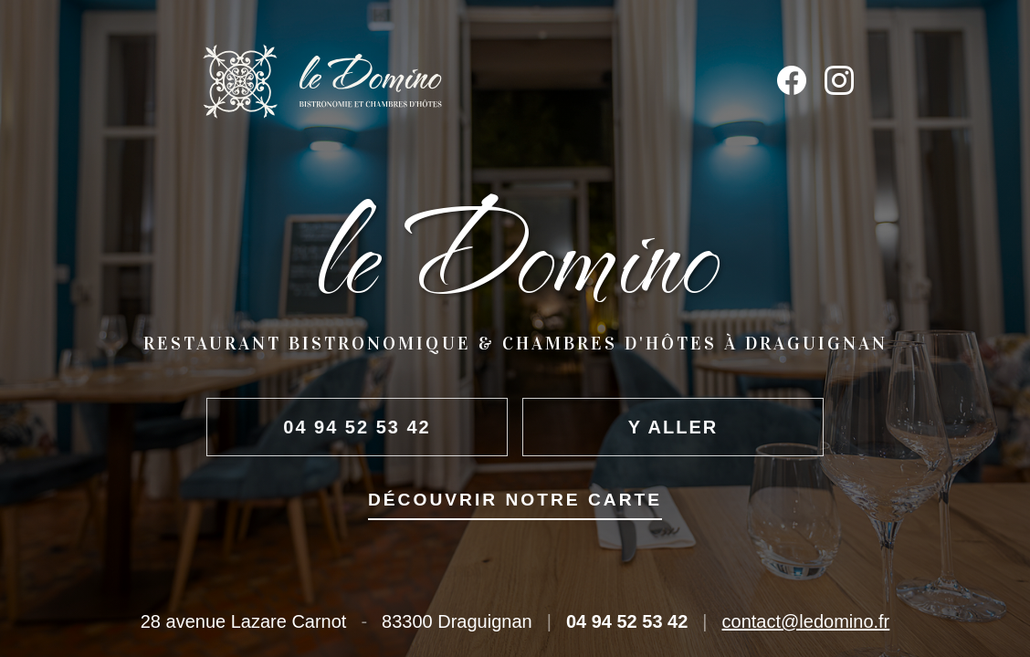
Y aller (673, 427)
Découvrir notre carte (515, 499)
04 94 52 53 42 (356, 427)
